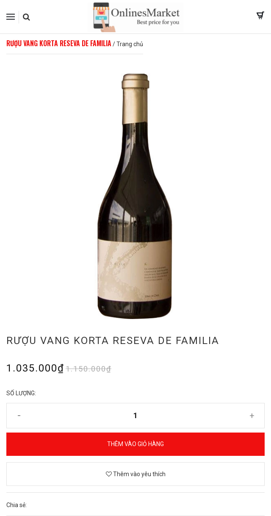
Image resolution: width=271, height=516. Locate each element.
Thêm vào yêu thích (136, 474)
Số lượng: (21, 393)
